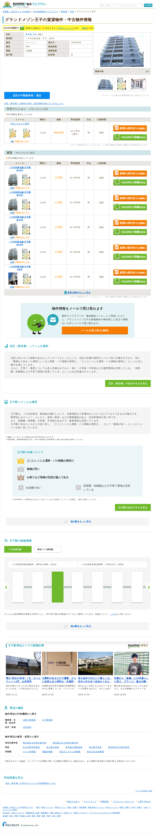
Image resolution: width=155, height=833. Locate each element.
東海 (33, 816)
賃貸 (84, 28)
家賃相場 (82, 807)
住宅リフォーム (17, 813)
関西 (38, 816)
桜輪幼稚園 (47, 752)
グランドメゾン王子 (19, 124)
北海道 (5, 816)
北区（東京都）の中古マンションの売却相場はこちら (30, 783)
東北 (11, 816)
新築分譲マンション (96, 807)
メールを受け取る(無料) (95, 330)
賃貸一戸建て (72, 807)
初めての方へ (73, 801)
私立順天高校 (95, 747)
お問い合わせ (144, 801)
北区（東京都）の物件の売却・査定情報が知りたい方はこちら (33, 103)
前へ (6, 587)
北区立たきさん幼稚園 (69, 752)
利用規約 (104, 801)
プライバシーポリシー (123, 801)
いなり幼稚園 (29, 752)
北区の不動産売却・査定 (27, 95)
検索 (149, 5)
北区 (72, 11)
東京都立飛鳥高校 (74, 747)
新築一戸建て (125, 807)
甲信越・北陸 (24, 816)
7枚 (12, 141)
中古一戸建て (137, 807)
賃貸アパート (60, 807)
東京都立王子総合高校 (118, 747)
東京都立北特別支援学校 (34, 743)
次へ (148, 587)
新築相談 (44, 813)
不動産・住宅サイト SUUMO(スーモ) (18, 807)
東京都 (64, 11)
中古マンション (65, 28)
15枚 (12, 287)
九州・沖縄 (56, 816)
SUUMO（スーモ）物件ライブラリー (25, 5)
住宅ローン (67, 813)
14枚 (12, 188)
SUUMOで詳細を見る (130, 136)
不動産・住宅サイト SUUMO (16, 11)
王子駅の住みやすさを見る (133, 507)
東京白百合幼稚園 (95, 752)
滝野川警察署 (29, 720)
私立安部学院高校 (31, 747)
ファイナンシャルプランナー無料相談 (105, 813)
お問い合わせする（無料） (130, 128)
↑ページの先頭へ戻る (143, 791)
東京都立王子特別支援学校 (65, 743)
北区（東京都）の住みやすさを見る (128, 383)
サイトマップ (90, 801)
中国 (48, 816)
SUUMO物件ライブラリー (45, 11)
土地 (145, 807)
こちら (113, 614)
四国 (43, 816)
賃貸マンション (47, 807)
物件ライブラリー (81, 813)
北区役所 (27, 727)
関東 (16, 816)
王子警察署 (47, 720)
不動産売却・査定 (32, 813)
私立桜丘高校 (52, 747)
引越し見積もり (55, 813)
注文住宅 (6, 813)
